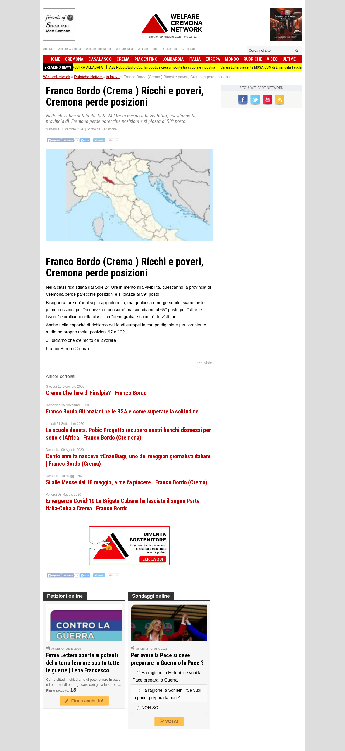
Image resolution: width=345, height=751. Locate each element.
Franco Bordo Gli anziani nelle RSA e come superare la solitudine (122, 411)
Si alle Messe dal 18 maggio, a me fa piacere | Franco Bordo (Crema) (126, 482)
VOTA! (169, 721)
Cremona (74, 59)
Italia (195, 59)
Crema (123, 59)
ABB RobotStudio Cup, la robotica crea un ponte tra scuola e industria (166, 67)
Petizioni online (65, 596)
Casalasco (100, 59)
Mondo (232, 59)
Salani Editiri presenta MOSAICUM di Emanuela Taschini (266, 67)
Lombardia (173, 59)
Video (272, 59)
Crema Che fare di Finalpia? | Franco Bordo (96, 393)
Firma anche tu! (84, 700)
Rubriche (253, 59)
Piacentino (145, 59)
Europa (213, 59)
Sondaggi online (151, 596)
